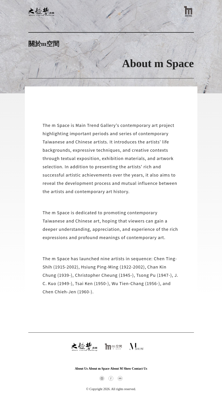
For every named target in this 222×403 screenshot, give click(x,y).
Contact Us (139, 368)
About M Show (120, 368)
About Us (81, 368)
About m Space (99, 368)
